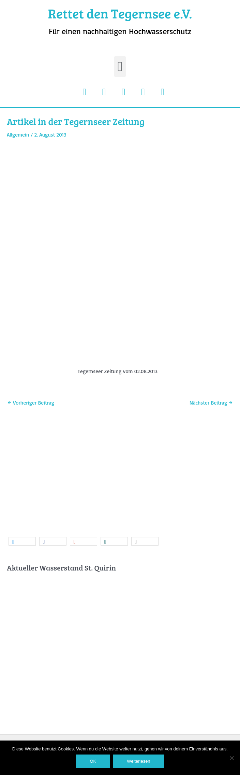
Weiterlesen (138, 761)
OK (93, 761)
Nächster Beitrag (211, 402)
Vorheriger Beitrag (30, 402)
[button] (120, 66)
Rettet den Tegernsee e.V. (120, 13)
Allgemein (18, 134)
